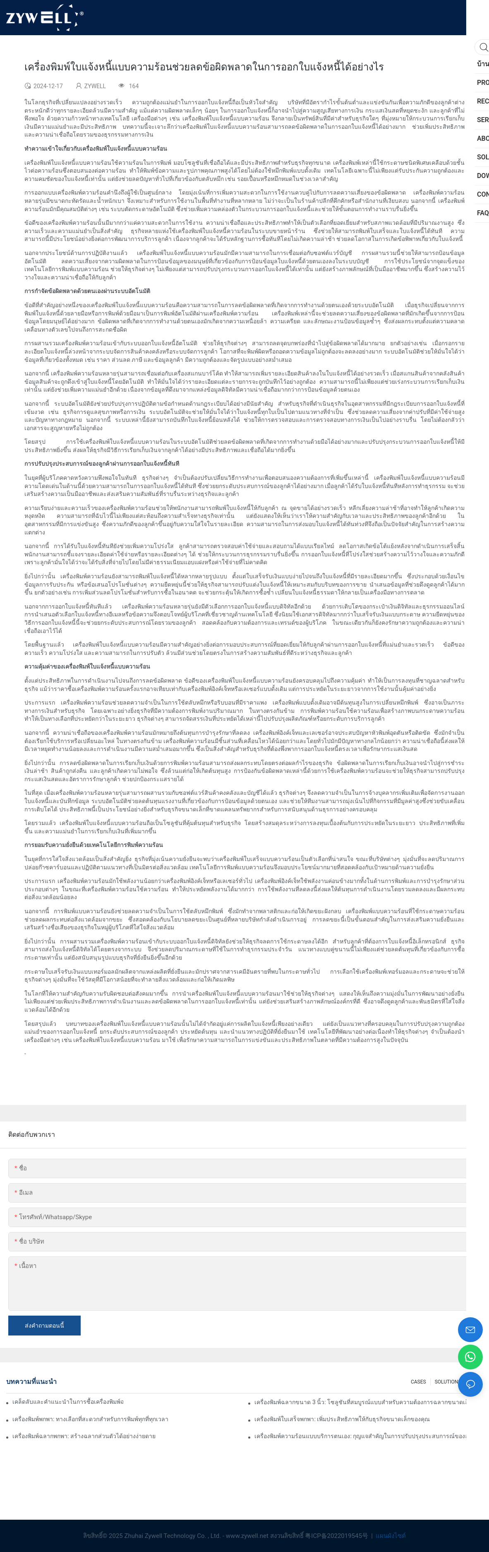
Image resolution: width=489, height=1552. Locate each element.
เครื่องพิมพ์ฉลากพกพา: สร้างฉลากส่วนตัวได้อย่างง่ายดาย (84, 1436)
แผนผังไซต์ (390, 1536)
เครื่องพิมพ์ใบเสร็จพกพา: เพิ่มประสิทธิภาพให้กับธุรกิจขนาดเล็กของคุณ (342, 1419)
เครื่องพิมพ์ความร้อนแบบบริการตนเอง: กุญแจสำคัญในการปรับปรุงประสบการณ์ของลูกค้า (366, 1436)
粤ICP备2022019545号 (337, 1536)
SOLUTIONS (448, 1382)
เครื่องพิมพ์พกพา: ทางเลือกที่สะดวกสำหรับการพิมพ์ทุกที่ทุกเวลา (90, 1419)
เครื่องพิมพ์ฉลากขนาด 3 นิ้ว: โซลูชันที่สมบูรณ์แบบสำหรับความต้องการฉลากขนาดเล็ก (363, 1402)
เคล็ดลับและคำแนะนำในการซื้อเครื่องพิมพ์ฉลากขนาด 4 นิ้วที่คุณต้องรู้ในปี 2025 (67, 1401)
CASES (418, 1382)
